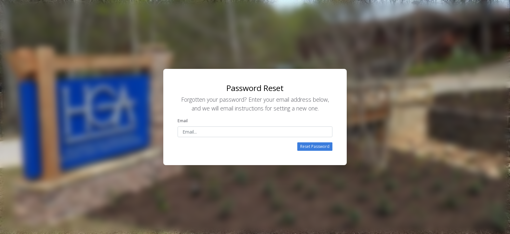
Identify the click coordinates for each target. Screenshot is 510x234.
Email (183, 121)
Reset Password (314, 146)
